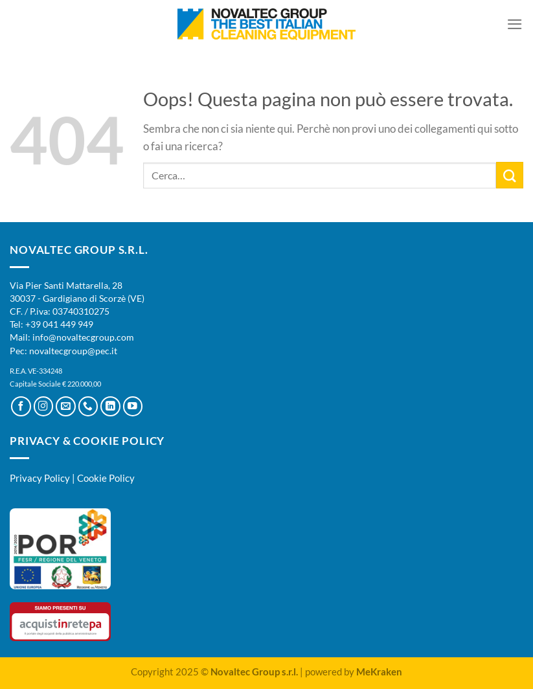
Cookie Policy (106, 478)
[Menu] (514, 24)
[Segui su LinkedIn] (110, 406)
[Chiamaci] (88, 406)
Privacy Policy (40, 478)
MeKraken (379, 671)
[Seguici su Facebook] (21, 406)
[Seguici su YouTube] (133, 406)
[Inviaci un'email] (66, 406)
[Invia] (509, 175)
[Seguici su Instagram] (44, 406)
